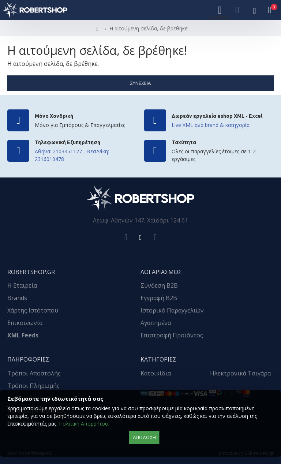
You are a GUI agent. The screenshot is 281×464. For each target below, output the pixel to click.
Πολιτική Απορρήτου (83, 423)
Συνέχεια (140, 83)
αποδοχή (144, 437)
